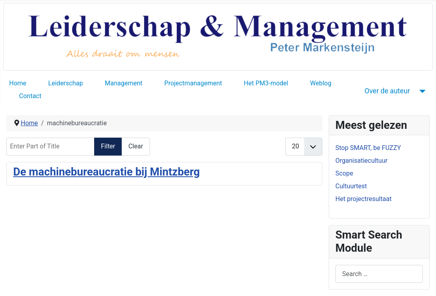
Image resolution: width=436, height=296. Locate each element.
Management (123, 83)
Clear (135, 146)
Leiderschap (65, 83)
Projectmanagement (193, 83)
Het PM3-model (266, 83)
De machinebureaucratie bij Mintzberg (106, 172)
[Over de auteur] (421, 91)
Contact (30, 96)
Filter (108, 146)
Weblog (320, 83)
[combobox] (379, 274)
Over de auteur (387, 91)
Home (17, 83)
